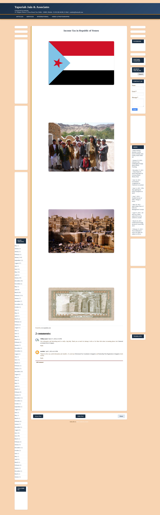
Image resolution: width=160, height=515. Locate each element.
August (17, 263)
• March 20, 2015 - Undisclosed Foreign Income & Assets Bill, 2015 (138, 223)
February (17, 254)
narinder (42, 351)
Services (30, 16)
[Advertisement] (22, 71)
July (16, 266)
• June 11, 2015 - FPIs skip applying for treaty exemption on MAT (138, 190)
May (16, 245)
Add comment (39, 362)
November (17, 284)
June (16, 269)
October (17, 307)
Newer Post (38, 416)
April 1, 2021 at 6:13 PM (52, 351)
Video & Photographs (60, 16)
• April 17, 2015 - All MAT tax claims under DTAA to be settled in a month (137, 215)
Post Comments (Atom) (82, 421)
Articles (19, 16)
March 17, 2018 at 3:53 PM (55, 339)
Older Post (80, 416)
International (43, 16)
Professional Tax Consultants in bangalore (85, 354)
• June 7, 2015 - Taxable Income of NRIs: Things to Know (137, 199)
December (17, 281)
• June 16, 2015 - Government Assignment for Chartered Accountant (138, 182)
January (17, 248)
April (16, 275)
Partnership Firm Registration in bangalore (109, 354)
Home (121, 416)
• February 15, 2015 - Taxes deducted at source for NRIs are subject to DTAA (137, 231)
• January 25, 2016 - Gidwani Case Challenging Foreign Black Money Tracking (137, 164)
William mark (44, 339)
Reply (41, 345)
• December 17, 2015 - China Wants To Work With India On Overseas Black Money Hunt (137, 173)
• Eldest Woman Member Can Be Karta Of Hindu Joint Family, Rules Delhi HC (137, 154)
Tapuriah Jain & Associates (32, 7)
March (16, 292)
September (17, 260)
